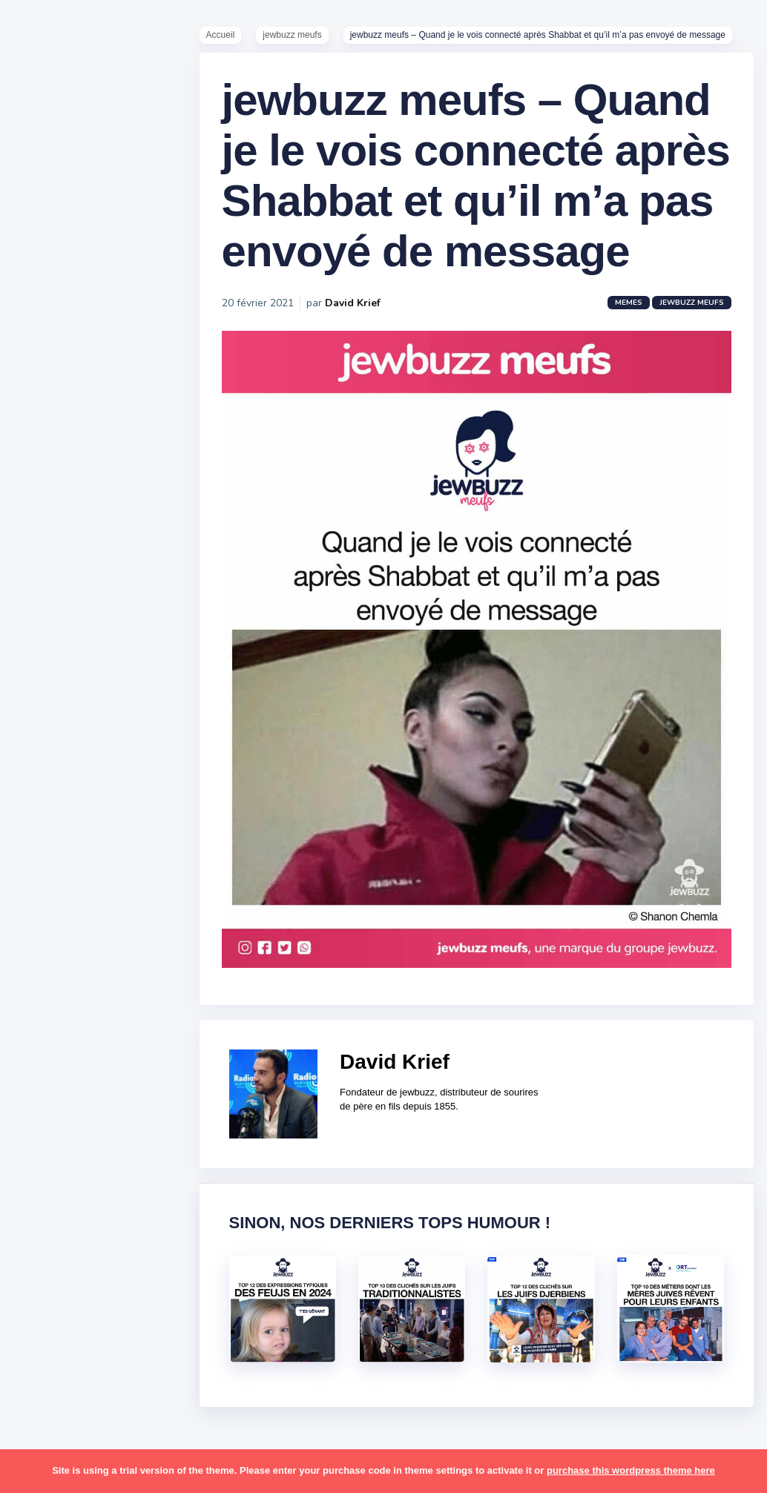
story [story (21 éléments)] (48, 1225)
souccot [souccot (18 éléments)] (104, 1196)
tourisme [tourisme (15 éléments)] (57, 1283)
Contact (52, 630)
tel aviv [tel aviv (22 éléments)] (97, 1254)
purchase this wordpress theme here (631, 1470)
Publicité (56, 607)
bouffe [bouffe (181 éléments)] (125, 793)
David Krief (376, 430)
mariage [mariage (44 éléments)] (55, 994)
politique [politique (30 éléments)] (57, 1110)
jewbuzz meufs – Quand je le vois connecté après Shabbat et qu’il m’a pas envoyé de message (448, 252)
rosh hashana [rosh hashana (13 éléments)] (68, 1167)
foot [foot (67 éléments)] (45, 879)
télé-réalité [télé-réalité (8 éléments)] (64, 1312)
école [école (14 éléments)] (106, 1340)
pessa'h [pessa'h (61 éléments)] (107, 1081)
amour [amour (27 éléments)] (85, 736)
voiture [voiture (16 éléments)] (124, 1312)
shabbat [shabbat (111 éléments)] (136, 1167)
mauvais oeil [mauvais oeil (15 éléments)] (66, 1023)
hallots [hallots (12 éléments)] (131, 879)
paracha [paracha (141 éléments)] (112, 1052)
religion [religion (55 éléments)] (53, 1139)
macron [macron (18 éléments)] (104, 966)
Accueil (243, 38)
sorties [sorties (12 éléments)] (52, 1196)
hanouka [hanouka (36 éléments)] (56, 908)
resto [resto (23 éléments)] (99, 1139)
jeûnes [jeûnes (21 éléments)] (113, 937)
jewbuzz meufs (315, 38)
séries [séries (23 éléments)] (50, 1254)
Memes (619, 429)
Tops (44, 563)
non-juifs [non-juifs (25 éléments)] (57, 1052)
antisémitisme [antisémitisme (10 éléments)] (71, 765)
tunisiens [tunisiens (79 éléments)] (116, 1283)
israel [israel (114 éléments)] (104, 908)
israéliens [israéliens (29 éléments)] (59, 937)
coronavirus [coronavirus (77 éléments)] (64, 851)
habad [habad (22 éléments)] (85, 879)
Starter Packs (69, 541)
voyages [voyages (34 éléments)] (57, 1340)
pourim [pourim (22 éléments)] (110, 1110)
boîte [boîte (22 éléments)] (48, 822)
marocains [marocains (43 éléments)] (114, 994)
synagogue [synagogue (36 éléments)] (103, 1225)
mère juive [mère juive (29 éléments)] (138, 1023)
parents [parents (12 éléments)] (54, 1081)
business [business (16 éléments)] (97, 822)
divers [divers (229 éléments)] (121, 851)
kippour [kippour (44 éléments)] (54, 966)
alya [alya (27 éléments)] (45, 736)
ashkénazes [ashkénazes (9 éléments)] (65, 793)
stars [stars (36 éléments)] (150, 1196)
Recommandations (85, 585)
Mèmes (52, 518)
